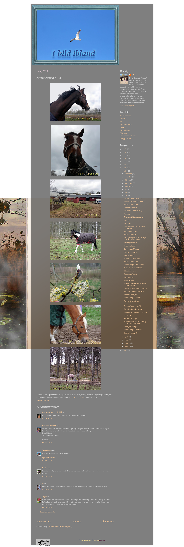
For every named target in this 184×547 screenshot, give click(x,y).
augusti (127, 186)
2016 (125, 152)
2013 (125, 162)
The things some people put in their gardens (135, 284)
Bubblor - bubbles (130, 252)
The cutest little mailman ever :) (135, 217)
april (126, 337)
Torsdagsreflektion (130, 243)
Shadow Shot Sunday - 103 (134, 291)
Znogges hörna (125, 139)
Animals (127, 214)
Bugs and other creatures (133, 198)
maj (126, 196)
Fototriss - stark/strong (132, 258)
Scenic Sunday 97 (130, 235)
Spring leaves (129, 277)
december (128, 174)
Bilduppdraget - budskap (133, 330)
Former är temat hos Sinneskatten (131, 302)
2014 (125, 158)
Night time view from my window (135, 288)
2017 (125, 149)
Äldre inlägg (108, 521)
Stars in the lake (130, 271)
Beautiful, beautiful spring (133, 309)
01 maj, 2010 (47, 418)
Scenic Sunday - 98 (131, 204)
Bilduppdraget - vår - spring (133, 265)
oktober (127, 180)
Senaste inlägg (43, 521)
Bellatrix (123, 119)
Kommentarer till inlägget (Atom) (60, 527)
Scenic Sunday (79, 397)
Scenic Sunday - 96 (131, 262)
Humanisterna (125, 130)
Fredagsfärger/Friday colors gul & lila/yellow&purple (135, 239)
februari (127, 343)
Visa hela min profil (127, 106)
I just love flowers (130, 246)
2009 (125, 350)
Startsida (76, 521)
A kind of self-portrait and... (133, 268)
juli (126, 189)
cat (132, 75)
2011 (125, 168)
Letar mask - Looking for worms (135, 312)
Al (43, 483)
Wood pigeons (129, 280)
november (128, 177)
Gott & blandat (129, 255)
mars (127, 340)
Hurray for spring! (130, 327)
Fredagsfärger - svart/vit (132, 306)
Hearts (126, 220)
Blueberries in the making (133, 211)
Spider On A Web (48, 458)
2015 (125, 155)
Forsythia (127, 315)
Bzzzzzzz (127, 223)
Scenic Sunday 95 (130, 295)
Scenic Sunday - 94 (131, 333)
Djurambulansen (126, 124)
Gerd (122, 127)
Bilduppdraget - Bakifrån (132, 298)
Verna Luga (46, 450)
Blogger (102, 540)
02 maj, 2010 (47, 489)
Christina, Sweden (49, 425)
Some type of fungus (131, 249)
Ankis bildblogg (125, 116)
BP (121, 122)
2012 (125, 165)
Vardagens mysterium (128, 136)
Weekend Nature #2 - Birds (133, 201)
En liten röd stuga (130, 318)
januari (127, 346)
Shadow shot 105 (130, 231)
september (129, 183)
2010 (125, 171)
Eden (44, 468)
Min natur (123, 133)
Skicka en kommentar (47, 512)
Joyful (44, 497)
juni (126, 192)
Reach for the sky (130, 208)
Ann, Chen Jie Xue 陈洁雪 (52, 412)
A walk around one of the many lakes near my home (135, 322)
